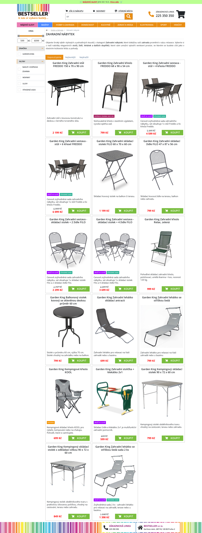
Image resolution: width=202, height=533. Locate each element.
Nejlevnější (70, 57)
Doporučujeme (54, 57)
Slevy (25, 83)
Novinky (99, 10)
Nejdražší (84, 57)
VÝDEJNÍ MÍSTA (124, 10)
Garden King (28, 54)
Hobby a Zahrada (57, 30)
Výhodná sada (29, 90)
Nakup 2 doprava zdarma (30, 69)
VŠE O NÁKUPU (74, 10)
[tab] (180, 14)
